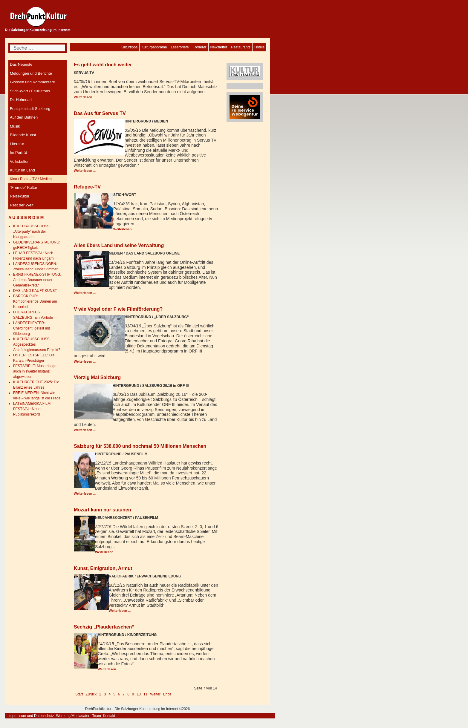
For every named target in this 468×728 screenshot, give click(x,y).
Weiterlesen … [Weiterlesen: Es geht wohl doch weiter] (85, 97)
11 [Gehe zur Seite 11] (145, 694)
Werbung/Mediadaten (73, 716)
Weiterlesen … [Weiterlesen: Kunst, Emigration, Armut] (120, 610)
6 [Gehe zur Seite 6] (119, 694)
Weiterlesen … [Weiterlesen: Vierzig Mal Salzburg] (85, 430)
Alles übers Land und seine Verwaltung (119, 245)
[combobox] (37, 48)
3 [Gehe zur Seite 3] (105, 694)
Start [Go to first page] (79, 694)
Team (96, 716)
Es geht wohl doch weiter (103, 64)
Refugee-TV (87, 186)
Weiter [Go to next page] (155, 694)
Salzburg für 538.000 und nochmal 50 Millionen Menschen (140, 446)
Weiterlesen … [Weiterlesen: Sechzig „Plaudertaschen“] (109, 669)
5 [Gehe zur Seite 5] (114, 694)
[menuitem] (259, 47)
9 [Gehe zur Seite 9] (133, 694)
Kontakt (109, 716)
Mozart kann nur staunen (102, 509)
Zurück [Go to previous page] (91, 694)
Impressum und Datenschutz (31, 716)
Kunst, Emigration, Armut (103, 568)
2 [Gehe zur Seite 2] (100, 694)
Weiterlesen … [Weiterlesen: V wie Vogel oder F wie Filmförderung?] (85, 361)
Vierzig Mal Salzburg (97, 377)
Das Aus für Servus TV (100, 113)
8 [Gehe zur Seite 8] (128, 694)
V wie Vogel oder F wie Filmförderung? (118, 309)
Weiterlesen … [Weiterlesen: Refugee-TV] (124, 229)
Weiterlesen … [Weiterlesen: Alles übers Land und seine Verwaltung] (85, 293)
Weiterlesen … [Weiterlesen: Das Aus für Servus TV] (85, 170)
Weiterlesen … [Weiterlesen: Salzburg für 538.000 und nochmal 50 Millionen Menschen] (85, 493)
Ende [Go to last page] (167, 694)
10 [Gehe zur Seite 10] (139, 694)
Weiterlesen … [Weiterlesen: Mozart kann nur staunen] (106, 552)
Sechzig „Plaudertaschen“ (104, 626)
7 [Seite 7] (124, 694)
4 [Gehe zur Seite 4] (109, 694)
